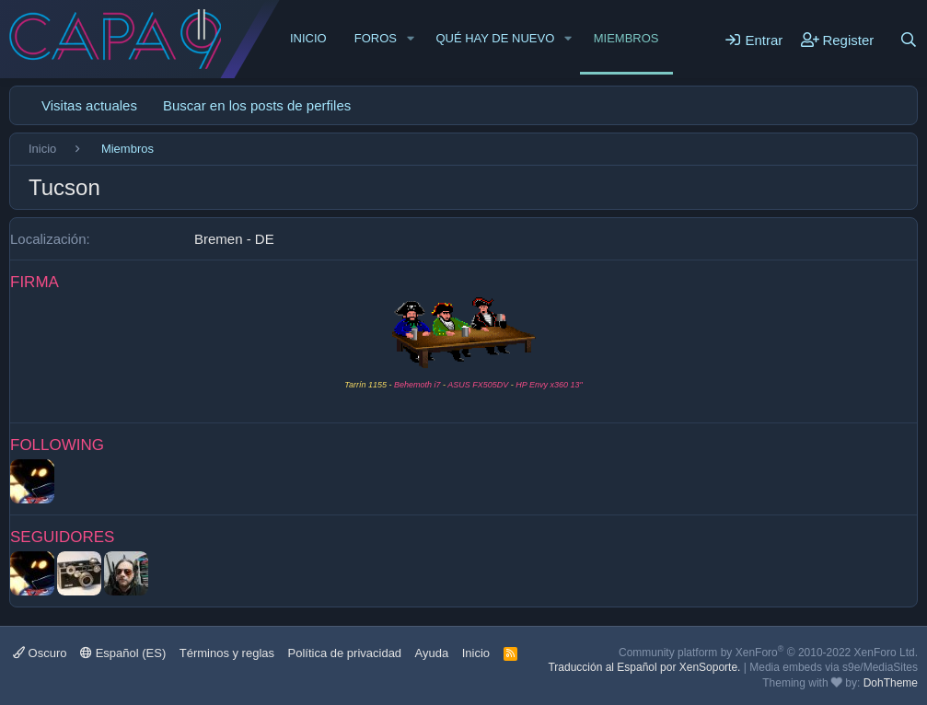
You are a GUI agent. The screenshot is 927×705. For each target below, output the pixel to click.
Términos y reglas (227, 653)
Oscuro (40, 653)
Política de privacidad (345, 653)
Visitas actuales (89, 105)
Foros (375, 38)
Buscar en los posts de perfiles (257, 105)
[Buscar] (908, 40)
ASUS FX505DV (477, 384)
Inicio (308, 38)
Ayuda (432, 653)
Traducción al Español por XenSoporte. (644, 667)
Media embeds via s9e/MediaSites (833, 667)
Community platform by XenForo (768, 652)
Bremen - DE (234, 239)
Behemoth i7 (416, 384)
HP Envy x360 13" (549, 384)
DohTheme (890, 682)
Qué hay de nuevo (494, 38)
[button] (411, 39)
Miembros (626, 38)
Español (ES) (123, 653)
